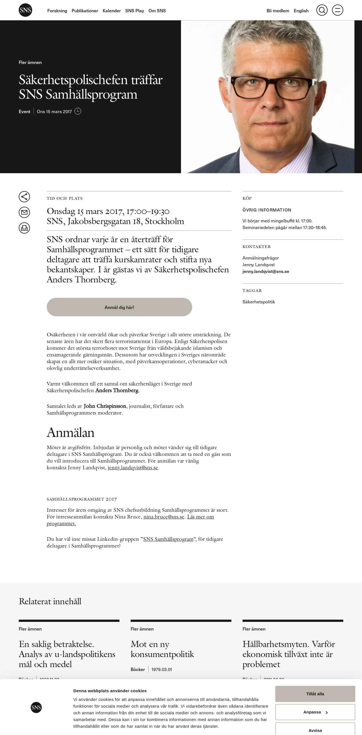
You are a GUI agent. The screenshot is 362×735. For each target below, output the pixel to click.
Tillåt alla (315, 676)
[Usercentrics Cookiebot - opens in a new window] (36, 724)
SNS (25, 10)
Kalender (112, 10)
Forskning (57, 10)
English (301, 10)
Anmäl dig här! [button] (93, 307)
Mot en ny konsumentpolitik (162, 647)
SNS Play (134, 10)
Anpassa (315, 694)
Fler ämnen (30, 62)
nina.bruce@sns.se (164, 515)
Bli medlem (278, 10)
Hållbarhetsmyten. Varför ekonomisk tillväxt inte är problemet (289, 652)
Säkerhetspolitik (259, 301)
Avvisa (315, 712)
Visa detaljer (85, 724)
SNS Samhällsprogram (168, 537)
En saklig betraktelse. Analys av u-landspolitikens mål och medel (67, 652)
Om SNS (157, 10)
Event (24, 111)
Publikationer (85, 10)
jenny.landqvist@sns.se (133, 465)
